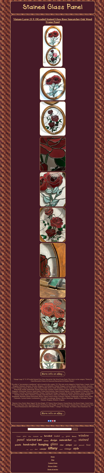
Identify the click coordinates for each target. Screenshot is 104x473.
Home (53, 457)
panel (20, 439)
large (75, 440)
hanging (43, 444)
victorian (34, 440)
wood (61, 449)
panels (18, 444)
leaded (57, 436)
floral (88, 445)
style (76, 448)
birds (63, 436)
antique (69, 445)
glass (54, 444)
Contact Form (52, 463)
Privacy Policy (52, 466)
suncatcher (65, 439)
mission (46, 440)
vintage (67, 449)
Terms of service (52, 469)
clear (62, 445)
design (53, 440)
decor (31, 449)
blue (29, 436)
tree (27, 449)
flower (18, 436)
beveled (48, 436)
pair (75, 445)
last (41, 436)
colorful (43, 449)
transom (35, 436)
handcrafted (29, 444)
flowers (74, 436)
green (68, 436)
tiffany (52, 448)
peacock (81, 445)
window (84, 435)
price (24, 436)
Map (52, 460)
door (36, 449)
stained (83, 439)
